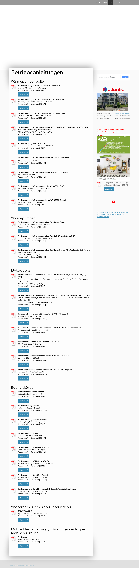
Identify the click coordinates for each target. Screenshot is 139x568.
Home (98, 2)
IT (120, 2)
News (105, 2)
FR (115, 2)
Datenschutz (20, 565)
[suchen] (109, 77)
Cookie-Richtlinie (29, 565)
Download (23, 94)
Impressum (13, 565)
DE (111, 2)
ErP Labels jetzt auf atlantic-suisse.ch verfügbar (113, 212)
